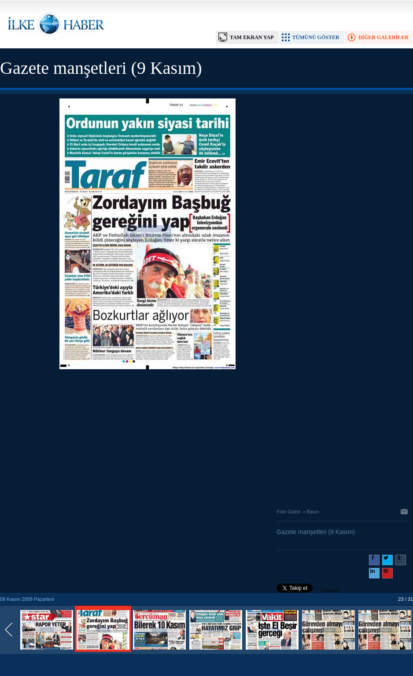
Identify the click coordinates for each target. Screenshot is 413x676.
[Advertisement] (147, 436)
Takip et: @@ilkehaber (308, 592)
